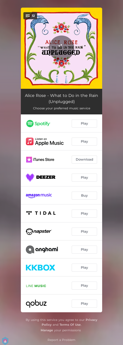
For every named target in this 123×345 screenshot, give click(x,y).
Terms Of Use (70, 324)
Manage (47, 330)
